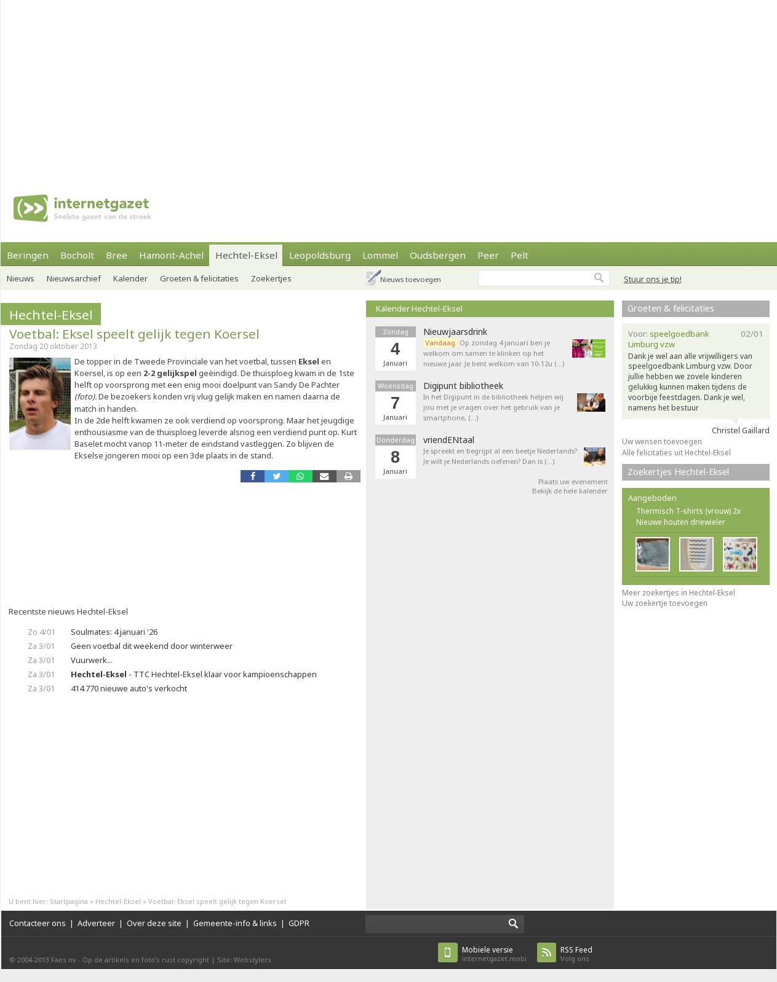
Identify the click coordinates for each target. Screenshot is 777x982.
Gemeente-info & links (235, 923)
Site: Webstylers (244, 959)
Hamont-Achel (171, 255)
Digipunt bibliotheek (463, 385)
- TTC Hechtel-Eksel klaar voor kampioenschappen (194, 674)
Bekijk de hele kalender (570, 490)
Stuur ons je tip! (653, 279)
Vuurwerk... (92, 660)
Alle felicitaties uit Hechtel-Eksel (676, 452)
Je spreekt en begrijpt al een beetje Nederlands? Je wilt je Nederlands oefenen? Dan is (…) (500, 456)
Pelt (519, 255)
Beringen (28, 255)
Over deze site (154, 923)
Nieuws (20, 278)
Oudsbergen (438, 255)
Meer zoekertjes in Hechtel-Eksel (678, 592)
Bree (116, 255)
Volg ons (576, 954)
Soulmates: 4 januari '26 (114, 631)
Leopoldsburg (320, 255)
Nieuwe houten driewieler (680, 522)
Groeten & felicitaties (199, 278)
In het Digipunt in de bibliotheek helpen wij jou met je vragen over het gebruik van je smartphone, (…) (493, 407)
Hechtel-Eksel (246, 255)
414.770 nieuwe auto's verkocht (129, 688)
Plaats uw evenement (573, 481)
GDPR (299, 923)
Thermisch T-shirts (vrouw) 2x (688, 511)
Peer (488, 255)
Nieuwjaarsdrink (455, 331)
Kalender (130, 278)
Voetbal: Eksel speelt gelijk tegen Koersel (134, 333)
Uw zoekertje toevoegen (664, 603)
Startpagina (69, 901)
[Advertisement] (281, 86)
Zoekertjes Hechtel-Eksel (678, 471)
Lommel (380, 255)
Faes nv (63, 959)
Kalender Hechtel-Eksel (419, 308)
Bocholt (77, 255)
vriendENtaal (448, 440)
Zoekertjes (271, 278)
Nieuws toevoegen (410, 279)
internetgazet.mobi (494, 954)
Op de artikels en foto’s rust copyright (145, 959)
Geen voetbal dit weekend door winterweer (152, 645)
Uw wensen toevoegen (662, 441)
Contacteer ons (37, 923)
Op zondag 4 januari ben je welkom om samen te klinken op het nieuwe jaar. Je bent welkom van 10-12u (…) (493, 353)
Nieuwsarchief (74, 278)
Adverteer (96, 923)
